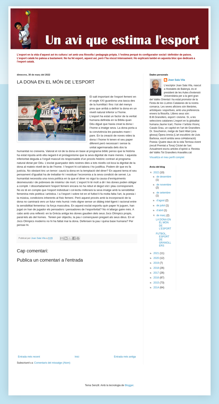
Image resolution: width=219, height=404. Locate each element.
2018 (157, 267)
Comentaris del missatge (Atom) (52, 362)
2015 (157, 282)
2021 (157, 253)
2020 (157, 258)
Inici (77, 356)
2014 (157, 287)
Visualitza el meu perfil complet (167, 157)
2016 (157, 277)
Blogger (129, 385)
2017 (157, 272)
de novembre (163, 184)
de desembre (163, 176)
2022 (157, 172)
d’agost (160, 200)
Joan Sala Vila (176, 79)
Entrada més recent (29, 356)
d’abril (160, 210)
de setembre (163, 192)
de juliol (161, 205)
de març (161, 215)
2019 (157, 262)
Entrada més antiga (125, 356)
